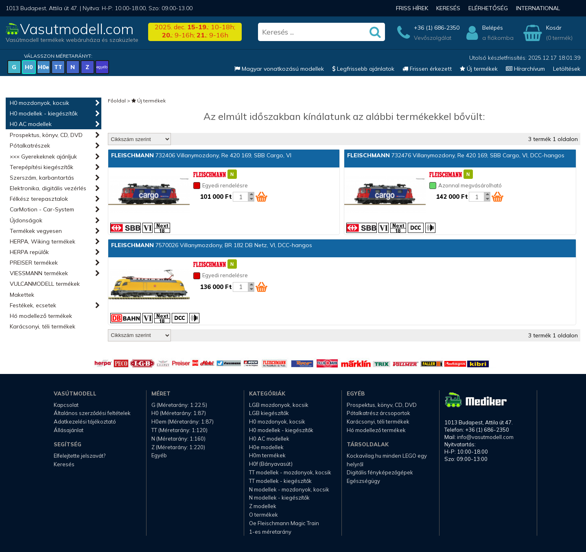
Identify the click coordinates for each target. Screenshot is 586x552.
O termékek (263, 514)
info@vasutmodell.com (485, 437)
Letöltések (566, 68)
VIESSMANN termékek (39, 273)
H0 (29, 67)
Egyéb (159, 455)
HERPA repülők (29, 252)
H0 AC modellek (31, 124)
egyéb (101, 67)
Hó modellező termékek (41, 315)
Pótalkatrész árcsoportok (378, 413)
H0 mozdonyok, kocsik (39, 102)
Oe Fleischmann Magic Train (284, 523)
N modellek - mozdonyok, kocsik (289, 489)
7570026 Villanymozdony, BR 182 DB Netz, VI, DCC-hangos (211, 245)
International (538, 8)
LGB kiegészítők (269, 413)
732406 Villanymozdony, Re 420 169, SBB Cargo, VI (201, 155)
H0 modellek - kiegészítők (44, 113)
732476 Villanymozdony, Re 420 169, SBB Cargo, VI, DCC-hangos (455, 155)
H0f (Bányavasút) (271, 464)
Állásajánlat (68, 430)
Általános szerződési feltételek (92, 413)
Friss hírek (412, 8)
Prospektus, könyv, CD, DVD (46, 135)
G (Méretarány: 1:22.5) (179, 405)
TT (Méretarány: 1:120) (179, 430)
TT (58, 67)
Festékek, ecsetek (33, 305)
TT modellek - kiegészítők (280, 481)
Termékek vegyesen (36, 231)
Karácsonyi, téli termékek (42, 326)
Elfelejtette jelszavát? (79, 455)
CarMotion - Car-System (42, 209)
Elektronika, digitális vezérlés (48, 188)
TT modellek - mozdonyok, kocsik (290, 472)
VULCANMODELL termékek (45, 283)
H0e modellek (266, 447)
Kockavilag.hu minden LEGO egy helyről (387, 459)
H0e (43, 67)
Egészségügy (363, 481)
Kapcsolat (66, 405)
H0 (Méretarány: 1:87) (178, 413)
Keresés (448, 8)
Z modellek (262, 506)
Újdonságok (26, 220)
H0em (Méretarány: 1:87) (182, 421)
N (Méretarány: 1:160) (178, 438)
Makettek (22, 294)
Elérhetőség (488, 8)
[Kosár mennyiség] (240, 197)
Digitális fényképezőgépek (380, 472)
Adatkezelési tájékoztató (85, 421)
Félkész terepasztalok (39, 198)
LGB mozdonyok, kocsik (278, 405)
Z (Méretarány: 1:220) (178, 447)
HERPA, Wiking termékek (42, 241)
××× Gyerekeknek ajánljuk (43, 156)
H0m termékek (267, 455)
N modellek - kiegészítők (279, 497)
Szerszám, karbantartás (42, 177)
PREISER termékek (34, 262)
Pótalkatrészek (30, 145)
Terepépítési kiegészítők (41, 167)
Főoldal (117, 101)
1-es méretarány (270, 531)
